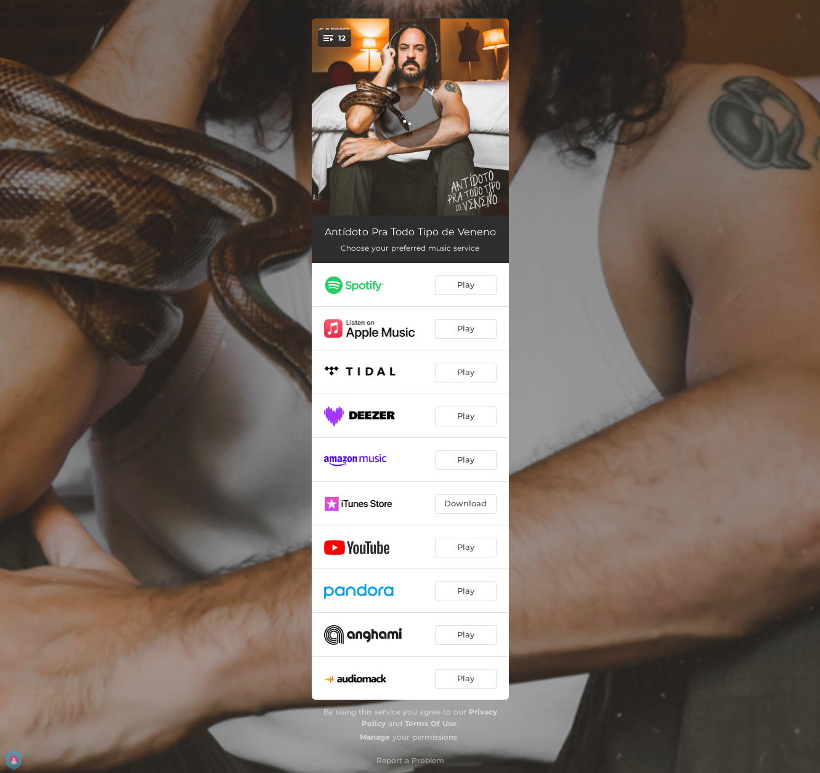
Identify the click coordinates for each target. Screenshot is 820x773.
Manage (375, 737)
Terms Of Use (431, 723)
